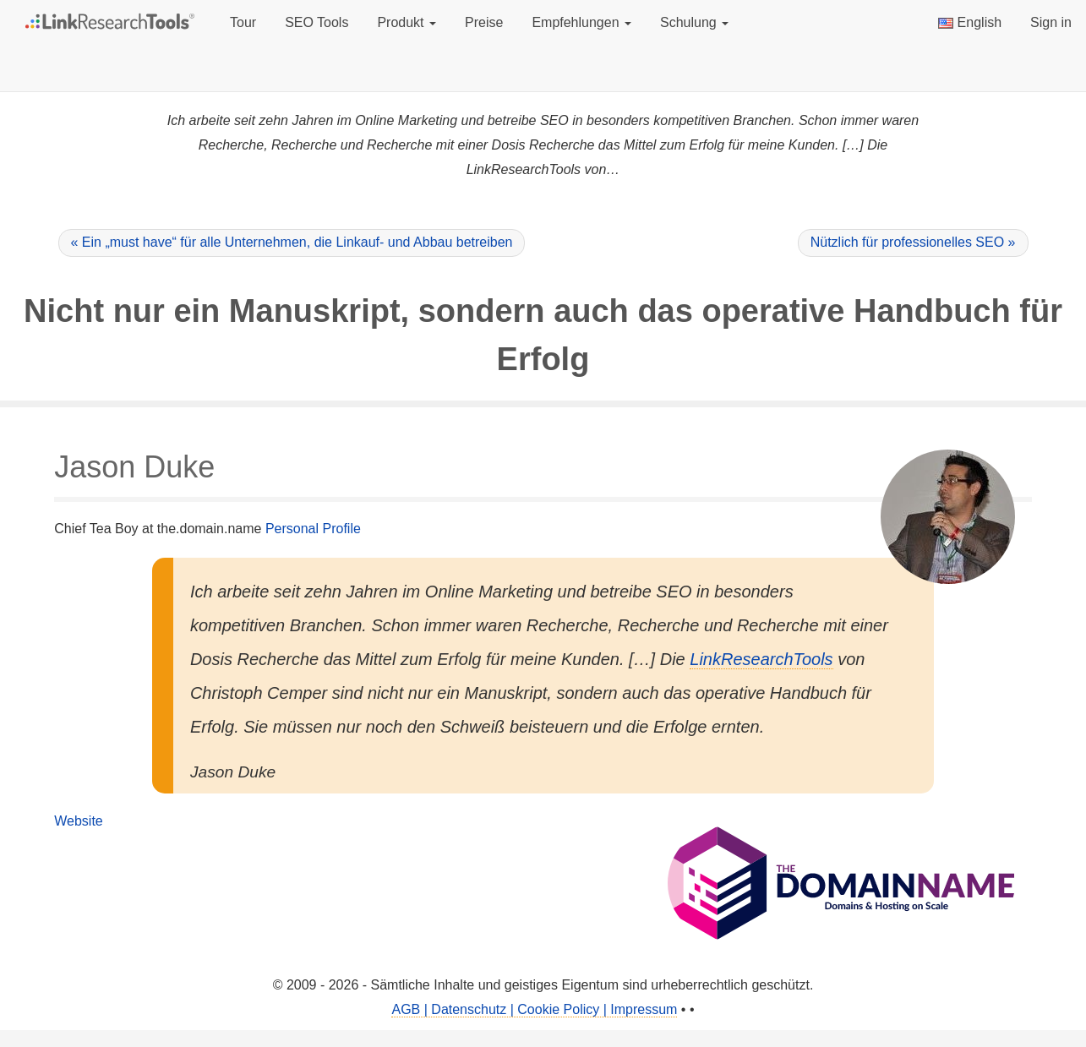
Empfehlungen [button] (581, 22)
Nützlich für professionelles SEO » (913, 242)
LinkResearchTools (761, 659)
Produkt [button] (406, 22)
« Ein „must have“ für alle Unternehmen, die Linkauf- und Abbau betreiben (292, 242)
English (969, 22)
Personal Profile (313, 528)
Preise (484, 22)
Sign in (1051, 22)
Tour (243, 22)
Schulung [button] (694, 22)
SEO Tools (316, 22)
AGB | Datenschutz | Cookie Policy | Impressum (534, 1009)
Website (78, 821)
